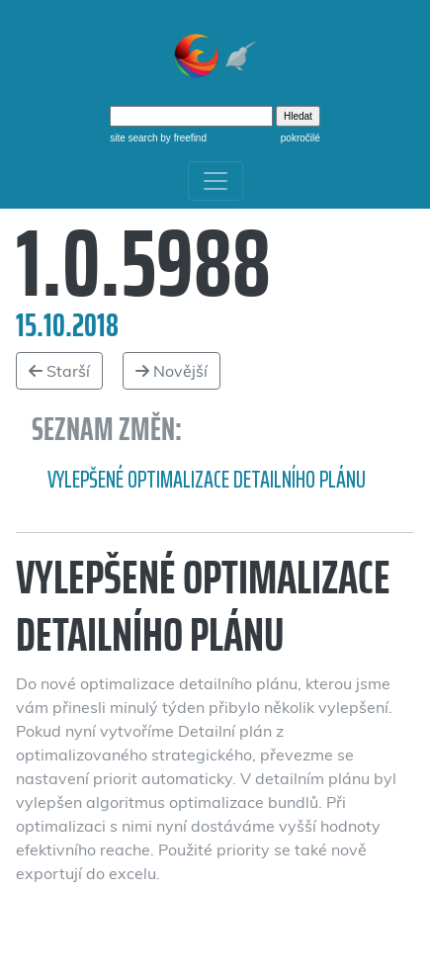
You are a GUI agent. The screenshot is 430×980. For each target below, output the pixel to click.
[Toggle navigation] (215, 181)
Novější (171, 371)
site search (133, 138)
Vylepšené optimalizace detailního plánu (206, 479)
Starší (59, 371)
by (182, 138)
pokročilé (300, 138)
